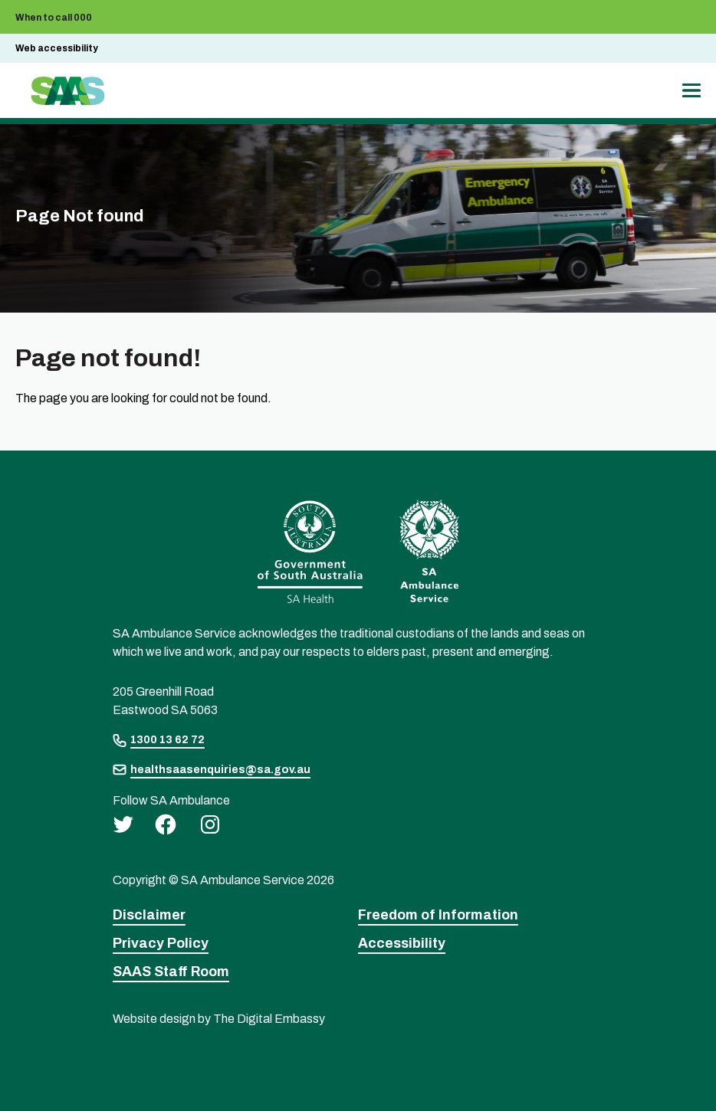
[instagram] (210, 823)
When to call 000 (53, 17)
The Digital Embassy (269, 1018)
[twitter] (123, 823)
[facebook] (165, 823)
